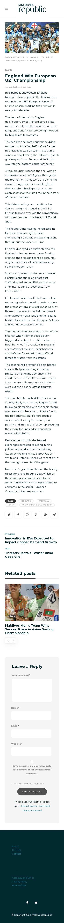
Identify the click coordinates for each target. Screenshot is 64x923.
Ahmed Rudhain (12, 87)
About (15, 846)
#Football (44, 501)
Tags (10, 501)
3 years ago (26, 87)
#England (26, 501)
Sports (8, 70)
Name (15, 708)
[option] (32, 609)
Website (16, 744)
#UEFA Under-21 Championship (37, 505)
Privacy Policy (19, 881)
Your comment (21, 675)
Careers (16, 850)
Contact (16, 853)
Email (15, 726)
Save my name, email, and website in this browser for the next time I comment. (32, 770)
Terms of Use (19, 885)
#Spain (11, 505)
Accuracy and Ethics (23, 877)
